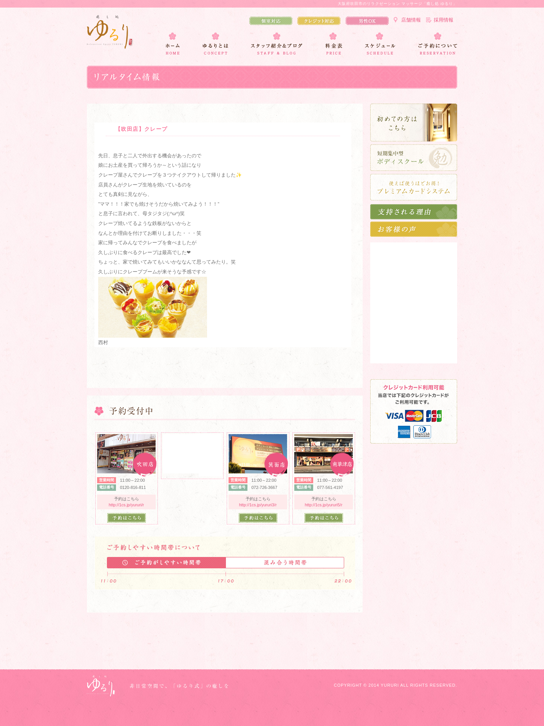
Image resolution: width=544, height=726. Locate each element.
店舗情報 (411, 20)
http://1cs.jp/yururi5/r (324, 505)
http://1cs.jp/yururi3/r (258, 505)
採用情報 (443, 20)
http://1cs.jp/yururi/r (126, 505)
